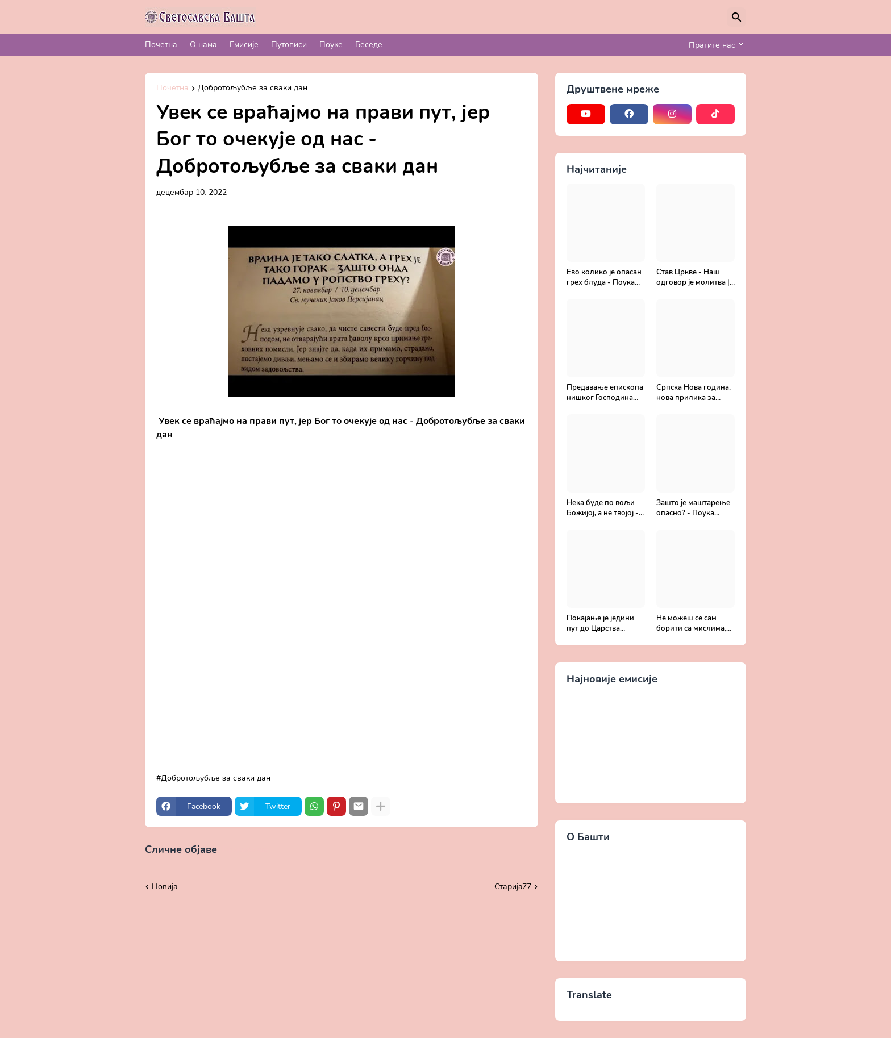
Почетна (161, 44)
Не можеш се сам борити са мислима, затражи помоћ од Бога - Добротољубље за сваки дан (691, 623)
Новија (165, 886)
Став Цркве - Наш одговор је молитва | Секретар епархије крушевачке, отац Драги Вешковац (693, 277)
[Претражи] (736, 17)
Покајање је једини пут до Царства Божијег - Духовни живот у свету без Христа (600, 623)
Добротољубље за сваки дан (252, 88)
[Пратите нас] (714, 45)
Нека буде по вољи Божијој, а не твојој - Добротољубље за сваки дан (603, 508)
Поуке (331, 44)
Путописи (289, 44)
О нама (203, 44)
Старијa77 (512, 886)
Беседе (368, 44)
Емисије (244, 44)
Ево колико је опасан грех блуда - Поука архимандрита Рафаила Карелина (604, 277)
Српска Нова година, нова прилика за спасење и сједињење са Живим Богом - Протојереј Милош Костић (695, 393)
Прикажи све (246, 849)
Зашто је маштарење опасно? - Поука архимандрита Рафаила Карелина (693, 508)
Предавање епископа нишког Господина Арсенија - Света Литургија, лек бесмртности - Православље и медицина (605, 393)
